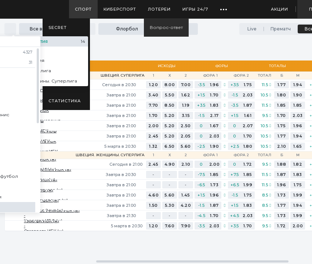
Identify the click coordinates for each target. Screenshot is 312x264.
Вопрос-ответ (166, 27)
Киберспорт (120, 9)
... (224, 6)
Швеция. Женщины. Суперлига (110, 155)
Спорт (83, 9)
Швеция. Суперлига (123, 75)
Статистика (64, 100)
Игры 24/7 (195, 9)
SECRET (57, 27)
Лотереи (159, 9)
